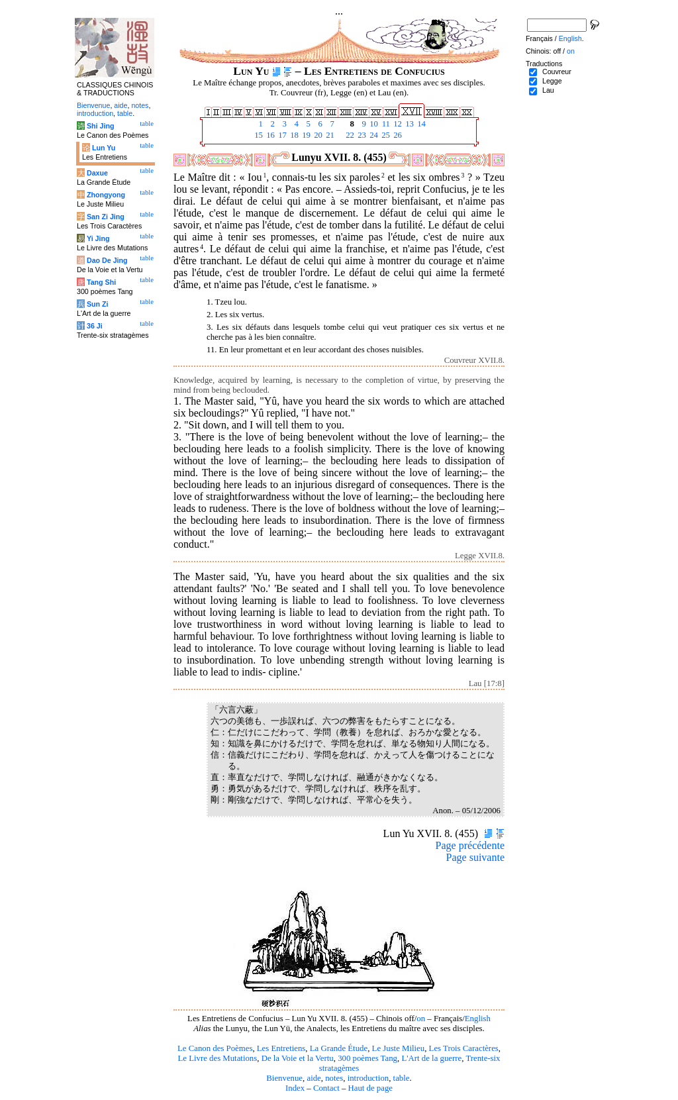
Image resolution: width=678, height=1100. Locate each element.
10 (372, 123)
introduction (368, 1078)
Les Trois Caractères (464, 1048)
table (401, 1078)
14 (420, 123)
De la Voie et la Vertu (298, 1058)
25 (384, 135)
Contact (326, 1088)
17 (281, 135)
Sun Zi (98, 304)
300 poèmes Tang (367, 1058)
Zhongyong (106, 195)
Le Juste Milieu (398, 1048)
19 (305, 135)
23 (361, 135)
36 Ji (95, 326)
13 (408, 123)
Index (295, 1088)
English (478, 1018)
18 (293, 135)
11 (384, 123)
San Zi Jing (105, 217)
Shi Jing (100, 126)
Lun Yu (103, 148)
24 (372, 135)
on (420, 1018)
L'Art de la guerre (431, 1058)
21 (329, 135)
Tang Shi (101, 282)
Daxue (97, 173)
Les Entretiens (281, 1048)
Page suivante (475, 857)
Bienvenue (284, 1078)
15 (257, 135)
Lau (548, 90)
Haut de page (370, 1088)
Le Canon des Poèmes (214, 1048)
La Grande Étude (338, 1048)
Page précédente (470, 845)
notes (334, 1078)
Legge (552, 81)
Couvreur (556, 71)
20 (317, 135)
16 (269, 135)
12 (396, 123)
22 (349, 135)
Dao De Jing (107, 260)
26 (396, 135)
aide (313, 1078)
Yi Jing (98, 238)
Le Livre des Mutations (217, 1058)
